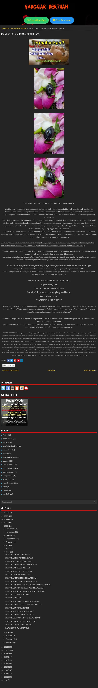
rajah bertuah (8, 483)
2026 (6, 513)
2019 (6, 654)
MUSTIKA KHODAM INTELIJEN (18, 571)
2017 (6, 660)
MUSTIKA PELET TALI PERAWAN (19, 558)
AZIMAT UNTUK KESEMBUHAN (18, 561)
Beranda (5, 28)
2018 (6, 657)
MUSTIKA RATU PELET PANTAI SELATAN (22, 601)
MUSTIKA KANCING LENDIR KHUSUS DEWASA (25, 591)
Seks (5, 487)
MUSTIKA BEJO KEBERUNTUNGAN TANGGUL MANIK (28, 585)
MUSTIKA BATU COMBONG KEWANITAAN (20, 33)
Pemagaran (7, 465)
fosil (4, 435)
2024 (6, 519)
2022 (6, 526)
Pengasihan (15, 28)
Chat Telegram (62, 20)
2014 (6, 670)
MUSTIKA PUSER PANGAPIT (17, 608)
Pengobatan (8, 476)
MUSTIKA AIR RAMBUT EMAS (17, 568)
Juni (8, 549)
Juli (7, 545)
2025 (6, 516)
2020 (6, 650)
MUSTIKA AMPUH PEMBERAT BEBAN (21, 578)
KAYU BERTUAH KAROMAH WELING (20, 621)
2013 (6, 674)
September (11, 539)
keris (5, 442)
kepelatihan (8, 439)
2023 (6, 523)
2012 (6, 677)
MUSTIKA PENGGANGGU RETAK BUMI (21, 565)
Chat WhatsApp (36, 20)
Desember (10, 529)
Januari (9, 642)
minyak (6, 454)
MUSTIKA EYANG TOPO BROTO (18, 625)
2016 (6, 664)
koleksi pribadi (9, 446)
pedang (6, 461)
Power (24, 28)
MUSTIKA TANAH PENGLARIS (17, 574)
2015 (6, 667)
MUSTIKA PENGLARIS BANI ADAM (19, 615)
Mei (7, 552)
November (10, 532)
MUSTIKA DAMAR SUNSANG (17, 595)
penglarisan (8, 472)
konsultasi (7, 450)
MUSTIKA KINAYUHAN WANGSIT (19, 611)
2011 (6, 680)
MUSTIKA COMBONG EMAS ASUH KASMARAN (24, 588)
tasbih (5, 490)
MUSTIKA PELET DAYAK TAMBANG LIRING (23, 605)
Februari (10, 639)
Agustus (9, 542)
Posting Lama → (90, 370)
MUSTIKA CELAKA (13, 598)
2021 (6, 647)
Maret (8, 636)
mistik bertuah (9, 457)
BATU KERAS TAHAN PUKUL (17, 628)
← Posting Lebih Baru (10, 370)
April (8, 632)
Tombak (6, 494)
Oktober (9, 535)
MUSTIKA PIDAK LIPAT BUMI (17, 555)
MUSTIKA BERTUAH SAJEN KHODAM (21, 581)
